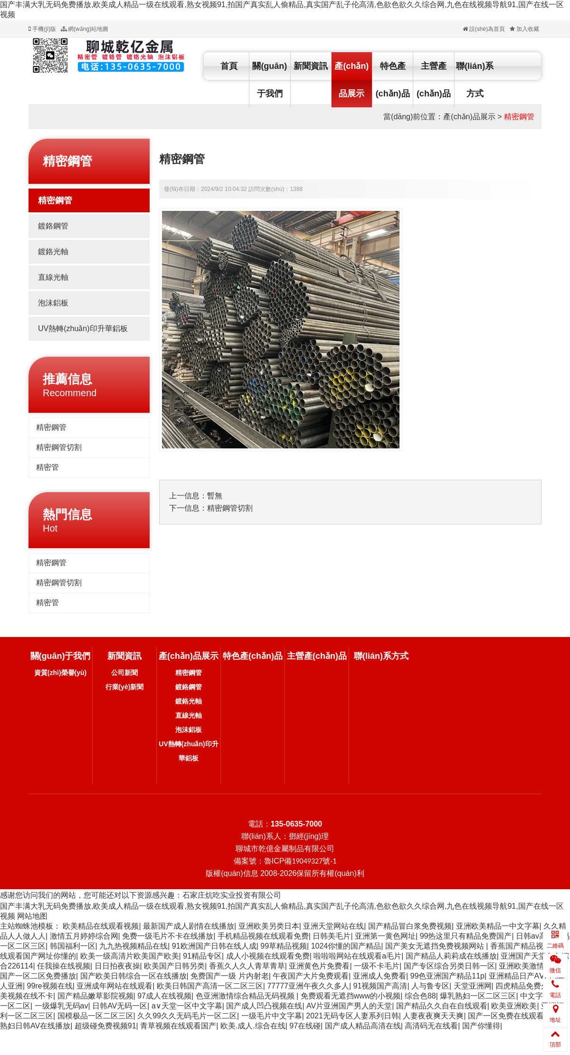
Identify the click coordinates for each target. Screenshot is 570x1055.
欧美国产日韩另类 (174, 966)
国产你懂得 (481, 1026)
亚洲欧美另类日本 (268, 926)
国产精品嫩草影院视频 (95, 996)
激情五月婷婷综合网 (84, 936)
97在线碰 (305, 1026)
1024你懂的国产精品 (346, 946)
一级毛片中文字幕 (271, 1016)
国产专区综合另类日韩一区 (449, 966)
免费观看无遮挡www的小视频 (351, 996)
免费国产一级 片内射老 (229, 976)
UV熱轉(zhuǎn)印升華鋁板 (83, 328)
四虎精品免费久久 (525, 986)
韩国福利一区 (72, 946)
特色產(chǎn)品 (393, 79)
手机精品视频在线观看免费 (263, 936)
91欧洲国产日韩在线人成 (214, 946)
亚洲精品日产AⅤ (517, 976)
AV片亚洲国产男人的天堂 (349, 1006)
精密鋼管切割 (59, 447)
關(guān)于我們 (269, 79)
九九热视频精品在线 (133, 946)
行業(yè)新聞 (124, 687)
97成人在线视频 (164, 996)
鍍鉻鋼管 (53, 226)
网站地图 (32, 916)
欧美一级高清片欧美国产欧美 (129, 956)
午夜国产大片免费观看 (311, 976)
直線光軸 (53, 277)
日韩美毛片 (332, 936)
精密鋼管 (519, 117)
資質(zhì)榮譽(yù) (60, 672)
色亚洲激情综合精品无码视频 (246, 996)
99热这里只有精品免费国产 (466, 936)
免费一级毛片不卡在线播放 (167, 936)
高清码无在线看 (431, 1026)
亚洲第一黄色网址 (385, 936)
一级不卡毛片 (376, 966)
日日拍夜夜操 (117, 966)
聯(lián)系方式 (475, 79)
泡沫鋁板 (53, 303)
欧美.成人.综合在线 (252, 1026)
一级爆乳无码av (61, 1006)
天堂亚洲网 (473, 986)
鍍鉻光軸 (53, 251)
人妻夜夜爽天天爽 (433, 1016)
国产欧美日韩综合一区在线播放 (133, 976)
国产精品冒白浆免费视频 (410, 926)
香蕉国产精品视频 (520, 946)
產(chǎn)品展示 (351, 79)
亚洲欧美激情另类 (529, 966)
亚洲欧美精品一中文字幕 (498, 926)
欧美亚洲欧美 (514, 1006)
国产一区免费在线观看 (506, 1016)
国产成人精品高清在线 (363, 1026)
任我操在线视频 (63, 966)
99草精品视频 (283, 946)
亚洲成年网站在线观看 (114, 986)
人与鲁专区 (430, 986)
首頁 (229, 66)
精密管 (47, 467)
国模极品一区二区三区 (95, 1016)
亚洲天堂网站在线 (333, 926)
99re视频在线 (50, 986)
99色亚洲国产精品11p (447, 976)
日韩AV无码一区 (119, 1006)
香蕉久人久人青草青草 (247, 966)
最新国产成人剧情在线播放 (188, 926)
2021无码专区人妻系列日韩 (352, 1016)
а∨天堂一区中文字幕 (187, 1006)
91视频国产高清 (380, 986)
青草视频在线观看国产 (178, 1026)
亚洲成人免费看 (379, 976)
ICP (304, 861)
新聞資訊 (311, 66)
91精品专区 (202, 956)
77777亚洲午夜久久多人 (308, 986)
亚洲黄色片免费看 (319, 966)
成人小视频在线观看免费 (268, 956)
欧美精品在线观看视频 (101, 926)
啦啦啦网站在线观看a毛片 (357, 956)
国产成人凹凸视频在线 (264, 1006)
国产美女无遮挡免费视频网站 (435, 946)
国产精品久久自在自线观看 (441, 1006)
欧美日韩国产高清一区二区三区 (210, 986)
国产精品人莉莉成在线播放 (451, 956)
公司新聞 (124, 672)
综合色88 (420, 996)
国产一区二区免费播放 (38, 976)
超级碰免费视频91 (105, 1026)
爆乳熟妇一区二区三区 (478, 996)
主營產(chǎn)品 (434, 79)
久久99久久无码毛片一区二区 (187, 1016)
